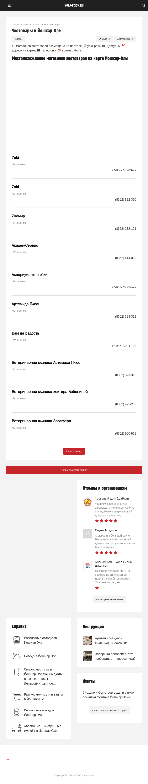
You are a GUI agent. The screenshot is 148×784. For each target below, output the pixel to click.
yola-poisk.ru (74, 6)
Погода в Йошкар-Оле (40, 656)
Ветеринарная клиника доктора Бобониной (50, 391)
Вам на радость (25, 333)
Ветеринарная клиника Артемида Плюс (46, 362)
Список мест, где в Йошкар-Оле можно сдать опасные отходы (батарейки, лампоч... (43, 676)
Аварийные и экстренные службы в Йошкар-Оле (42, 728)
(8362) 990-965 (125, 433)
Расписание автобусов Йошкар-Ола (40, 640)
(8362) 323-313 (125, 316)
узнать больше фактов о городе (109, 710)
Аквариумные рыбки (29, 275)
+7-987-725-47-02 (123, 345)
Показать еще (74, 451)
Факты (89, 681)
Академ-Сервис (25, 245)
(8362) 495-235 (125, 404)
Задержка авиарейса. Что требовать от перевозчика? (115, 656)
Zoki (15, 158)
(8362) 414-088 (125, 258)
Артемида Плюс (25, 304)
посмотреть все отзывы (109, 599)
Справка (19, 626)
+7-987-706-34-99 (123, 287)
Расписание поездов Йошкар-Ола (39, 712)
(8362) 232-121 (125, 228)
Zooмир (18, 216)
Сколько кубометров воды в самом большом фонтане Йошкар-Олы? (108, 695)
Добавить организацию (74, 470)
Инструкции (93, 627)
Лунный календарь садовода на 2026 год (111, 640)
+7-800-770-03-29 (123, 170)
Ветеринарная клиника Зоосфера (41, 421)
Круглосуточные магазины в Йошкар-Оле (43, 696)
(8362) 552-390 (125, 199)
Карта (18, 38)
